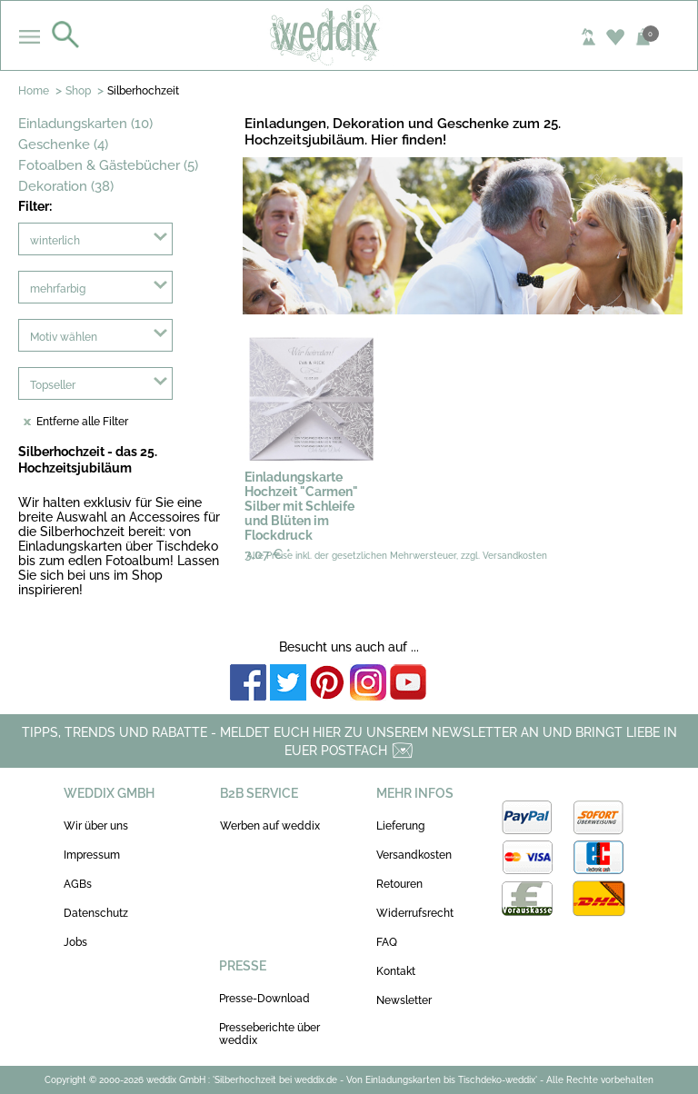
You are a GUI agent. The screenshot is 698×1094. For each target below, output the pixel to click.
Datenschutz (96, 913)
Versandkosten (414, 855)
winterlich (55, 240)
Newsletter (404, 1000)
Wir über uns (96, 826)
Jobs (75, 942)
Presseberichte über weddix (269, 1034)
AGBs (78, 884)
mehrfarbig (57, 289)
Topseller (52, 385)
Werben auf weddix (270, 826)
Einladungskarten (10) (85, 123)
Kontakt (395, 971)
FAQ (386, 942)
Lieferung (400, 826)
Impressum (92, 855)
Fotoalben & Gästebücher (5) (108, 165)
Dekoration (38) (66, 186)
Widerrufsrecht (415, 913)
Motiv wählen (63, 337)
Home (33, 91)
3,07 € (267, 554)
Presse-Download (264, 998)
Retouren (399, 884)
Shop (78, 91)
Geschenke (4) (63, 144)
